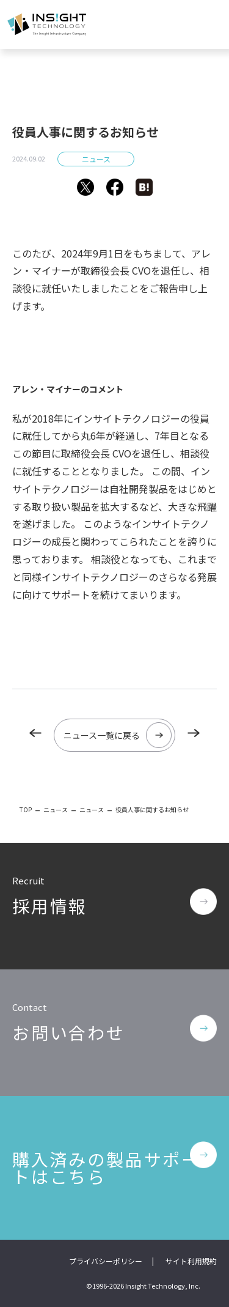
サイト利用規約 (191, 1261)
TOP (26, 809)
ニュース (96, 159)
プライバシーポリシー (105, 1261)
